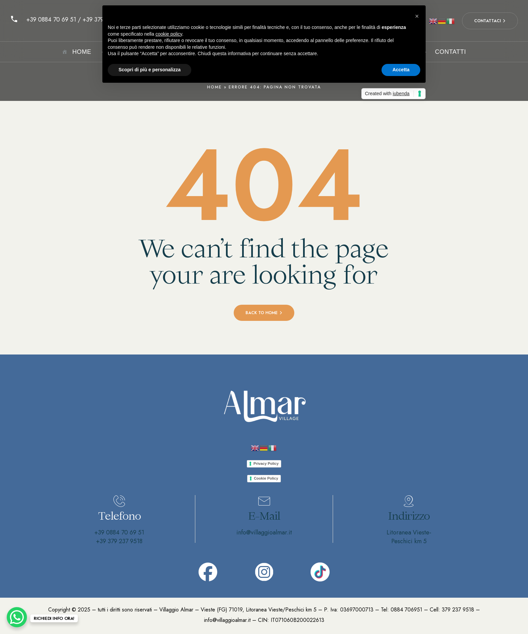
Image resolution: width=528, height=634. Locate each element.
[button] (416, 16)
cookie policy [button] (169, 34)
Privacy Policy (266, 463)
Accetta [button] (400, 69)
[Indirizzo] (409, 501)
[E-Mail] (264, 501)
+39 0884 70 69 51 (119, 532)
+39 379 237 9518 (119, 541)
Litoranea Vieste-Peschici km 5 (409, 537)
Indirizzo (409, 516)
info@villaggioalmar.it (264, 532)
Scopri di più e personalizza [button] (149, 69)
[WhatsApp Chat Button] (17, 617)
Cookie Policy (266, 478)
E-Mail (264, 516)
